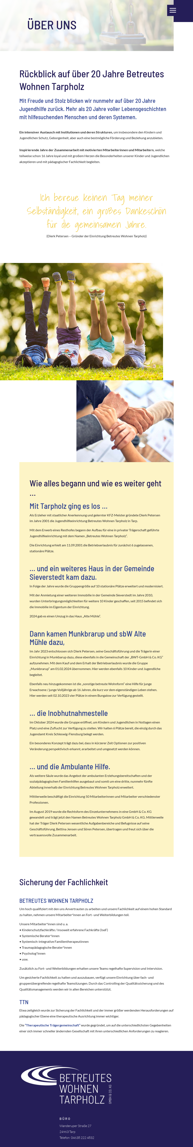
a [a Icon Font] (173, 10)
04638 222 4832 (82, 1138)
